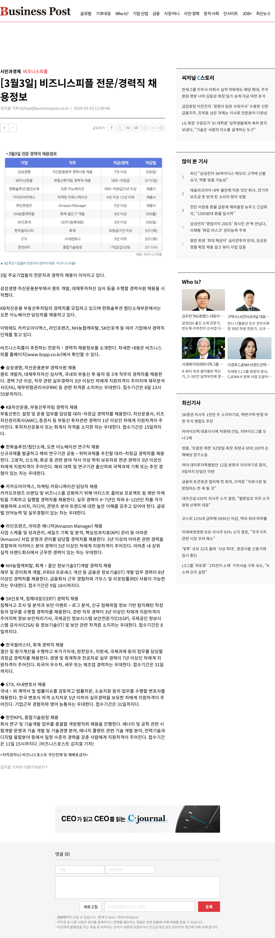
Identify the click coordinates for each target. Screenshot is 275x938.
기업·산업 (140, 13)
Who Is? (121, 13)
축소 (12, 128)
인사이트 (230, 13)
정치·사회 (211, 13)
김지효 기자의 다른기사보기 (22, 767)
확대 (4, 128)
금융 (156, 13)
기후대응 (103, 13)
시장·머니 (171, 13)
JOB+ (247, 13)
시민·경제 (191, 13)
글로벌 (85, 13)
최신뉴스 (263, 13)
